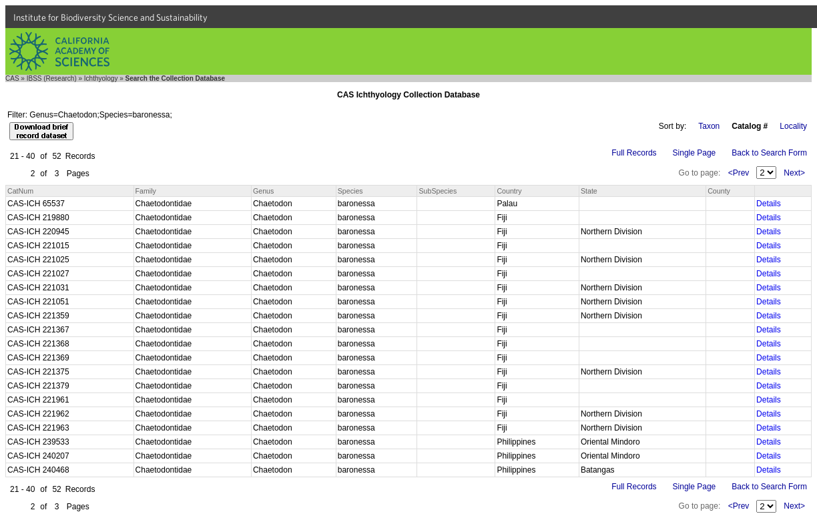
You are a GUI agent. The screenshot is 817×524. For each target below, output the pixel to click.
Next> (794, 173)
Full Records (633, 153)
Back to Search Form (769, 153)
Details (768, 203)
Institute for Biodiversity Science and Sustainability (110, 17)
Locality (793, 126)
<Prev (739, 173)
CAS (12, 78)
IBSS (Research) (52, 78)
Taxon (709, 126)
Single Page (694, 153)
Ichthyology (101, 78)
